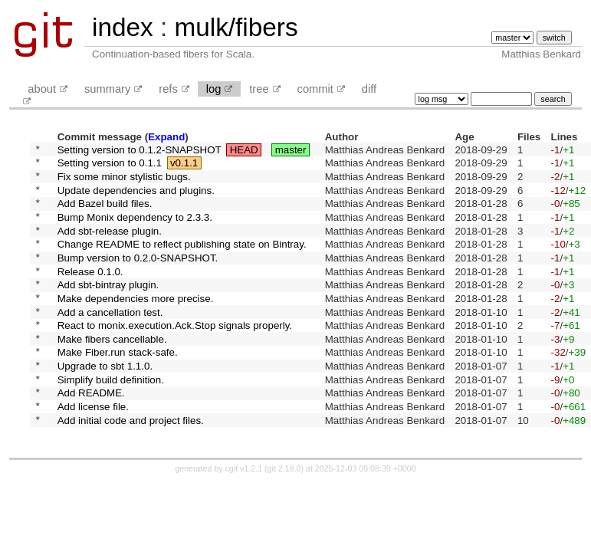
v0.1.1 (184, 166)
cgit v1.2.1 (244, 516)
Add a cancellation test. (110, 341)
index (122, 27)
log (214, 89)
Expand (166, 137)
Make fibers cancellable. (112, 372)
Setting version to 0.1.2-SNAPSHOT (139, 150)
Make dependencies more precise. (135, 324)
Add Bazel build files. (105, 214)
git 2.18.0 (284, 516)
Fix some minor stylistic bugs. (124, 182)
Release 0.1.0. (90, 293)
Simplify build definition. (110, 420)
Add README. (91, 436)
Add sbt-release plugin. (109, 245)
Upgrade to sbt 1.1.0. (105, 404)
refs (168, 89)
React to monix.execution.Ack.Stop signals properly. (174, 357)
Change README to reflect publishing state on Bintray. (182, 262)
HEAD (244, 150)
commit (315, 89)
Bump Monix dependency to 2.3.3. (134, 229)
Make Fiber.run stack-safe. (117, 388)
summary (107, 89)
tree (258, 89)
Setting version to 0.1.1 (109, 166)
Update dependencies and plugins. (136, 198)
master (291, 150)
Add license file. (93, 452)
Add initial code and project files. (130, 467)
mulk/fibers (235, 27)
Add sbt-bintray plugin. (108, 309)
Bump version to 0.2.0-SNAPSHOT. (137, 277)
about (42, 89)
